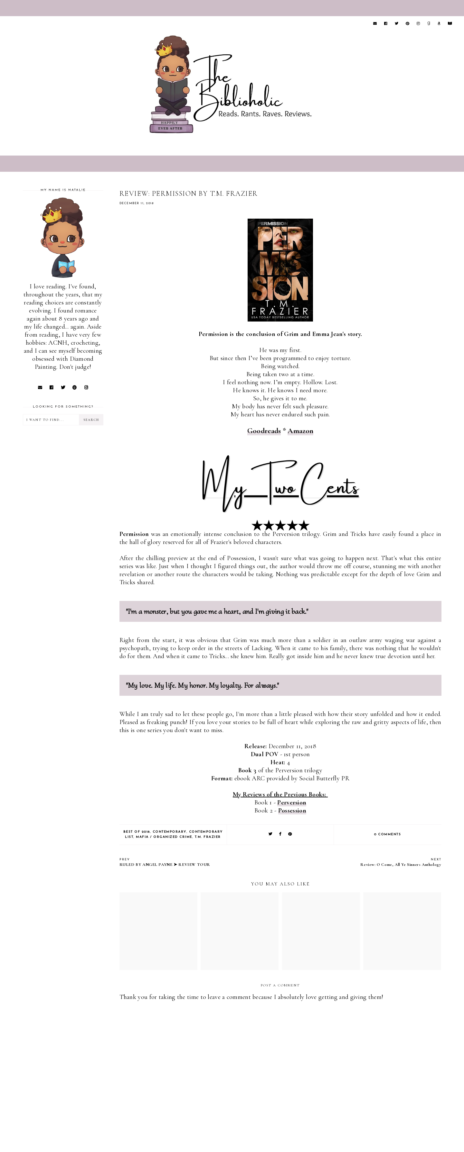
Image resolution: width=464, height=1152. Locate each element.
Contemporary (169, 832)
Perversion (291, 802)
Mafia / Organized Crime (164, 837)
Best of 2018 (136, 832)
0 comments (387, 834)
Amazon (300, 430)
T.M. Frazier (208, 837)
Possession (292, 810)
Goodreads (264, 430)
